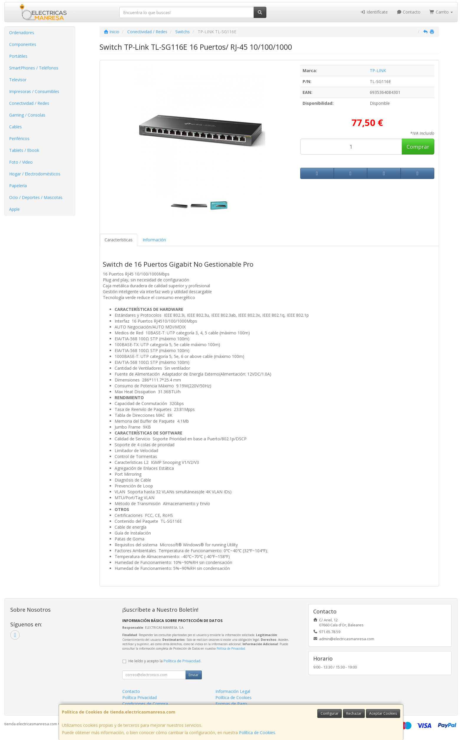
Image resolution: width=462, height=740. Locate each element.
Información (154, 240)
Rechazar (354, 713)
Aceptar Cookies (383, 713)
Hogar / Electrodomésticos (34, 174)
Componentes (22, 44)
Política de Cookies (257, 732)
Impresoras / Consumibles (34, 91)
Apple (14, 209)
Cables (15, 127)
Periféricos (19, 138)
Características (119, 240)
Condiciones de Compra (145, 703)
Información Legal (232, 691)
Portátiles (18, 56)
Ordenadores (21, 32)
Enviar (194, 674)
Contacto (409, 12)
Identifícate (374, 12)
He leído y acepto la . (164, 660)
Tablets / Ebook (24, 150)
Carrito (441, 12)
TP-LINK (378, 70)
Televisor (18, 79)
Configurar (330, 713)
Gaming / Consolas (27, 115)
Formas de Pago (231, 703)
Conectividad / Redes (29, 103)
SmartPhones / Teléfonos (33, 68)
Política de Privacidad (231, 648)
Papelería (18, 185)
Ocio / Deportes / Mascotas (35, 197)
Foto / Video (21, 162)
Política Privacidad (139, 697)
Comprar (418, 146)
